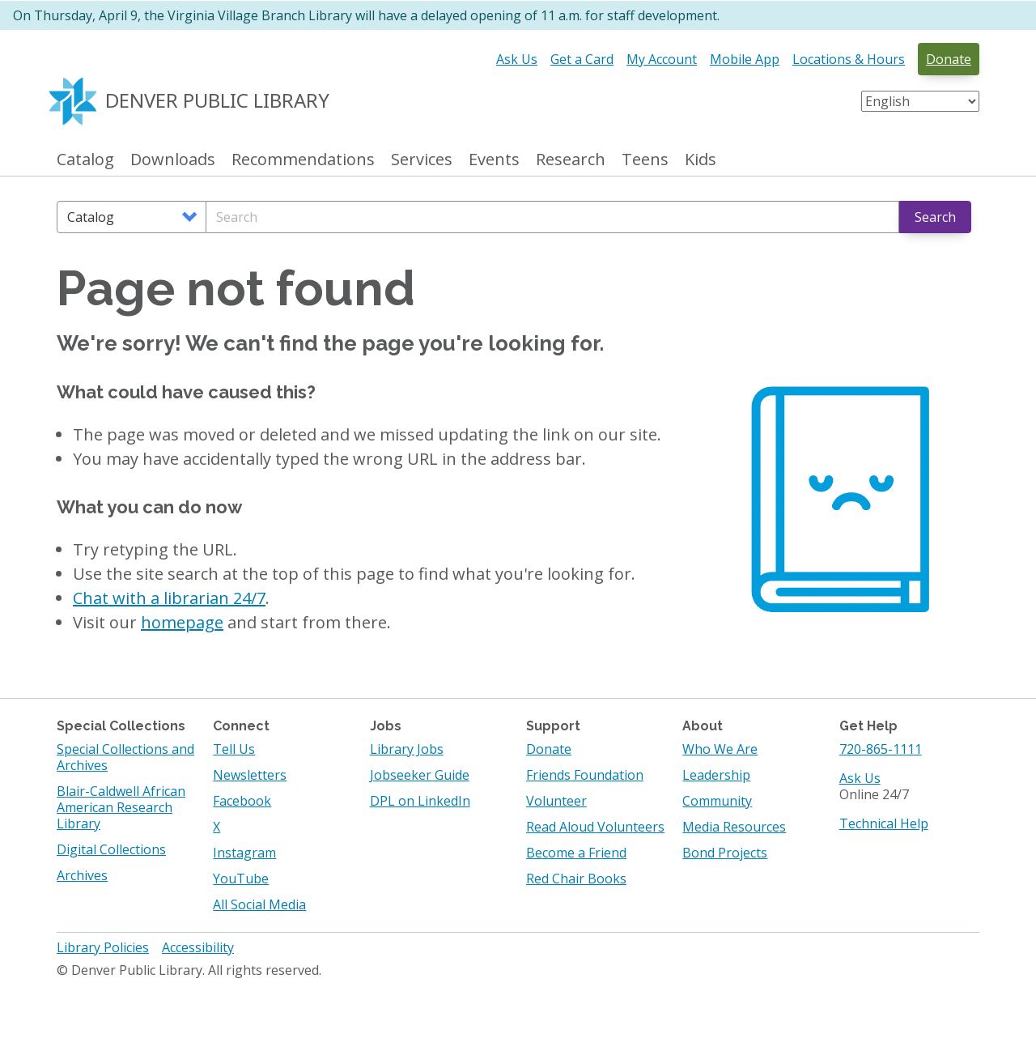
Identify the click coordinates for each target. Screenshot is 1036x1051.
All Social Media (259, 904)
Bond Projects (724, 853)
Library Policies (103, 947)
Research (570, 160)
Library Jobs (407, 749)
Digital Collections (111, 849)
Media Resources (734, 827)
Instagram (244, 853)
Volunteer (556, 801)
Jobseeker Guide (419, 775)
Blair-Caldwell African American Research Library (121, 807)
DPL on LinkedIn (420, 801)
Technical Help (883, 823)
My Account (661, 59)
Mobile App (744, 59)
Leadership (716, 775)
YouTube (241, 878)
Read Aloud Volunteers (595, 827)
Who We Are (720, 749)
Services (421, 160)
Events (494, 160)
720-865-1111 (880, 749)
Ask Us (516, 59)
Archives (82, 875)
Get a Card (582, 59)
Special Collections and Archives (125, 757)
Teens (645, 160)
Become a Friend (576, 853)
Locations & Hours (848, 59)
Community (717, 801)
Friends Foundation (584, 775)
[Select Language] (920, 101)
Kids (700, 160)
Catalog (85, 160)
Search (935, 217)
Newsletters (250, 775)
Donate (948, 59)
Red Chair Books (576, 878)
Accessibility (198, 947)
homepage (182, 622)
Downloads (172, 160)
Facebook (242, 801)
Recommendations (303, 160)
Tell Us (234, 749)
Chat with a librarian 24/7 (169, 598)
